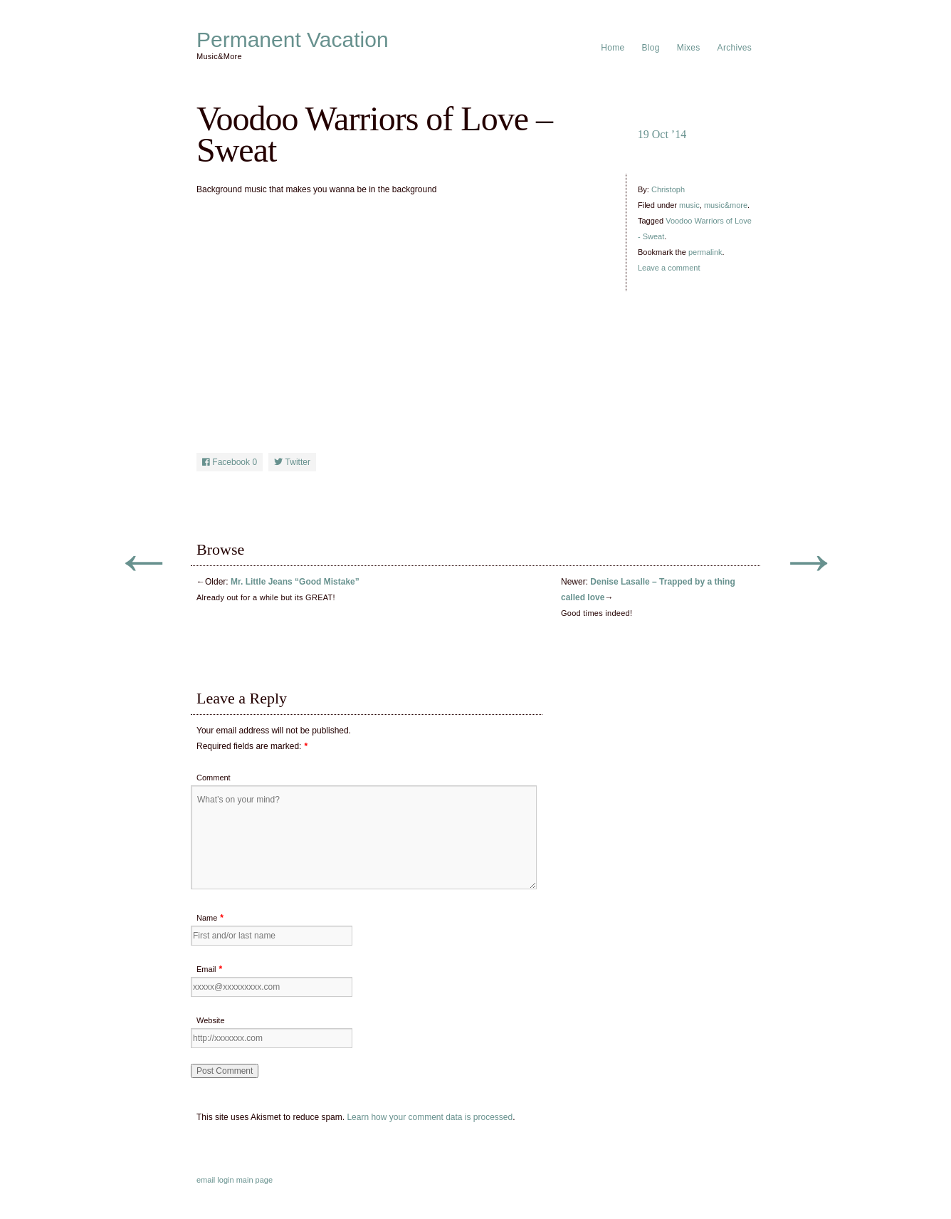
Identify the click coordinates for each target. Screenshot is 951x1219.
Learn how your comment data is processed (430, 1117)
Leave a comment (669, 267)
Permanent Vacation (292, 39)
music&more (725, 205)
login (225, 1180)
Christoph (668, 189)
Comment (213, 777)
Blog (651, 48)
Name (206, 918)
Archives (735, 48)
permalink (705, 252)
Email (206, 969)
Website (210, 1020)
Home (612, 48)
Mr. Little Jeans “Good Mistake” (295, 582)
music (689, 205)
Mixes (688, 48)
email (205, 1180)
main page (254, 1180)
